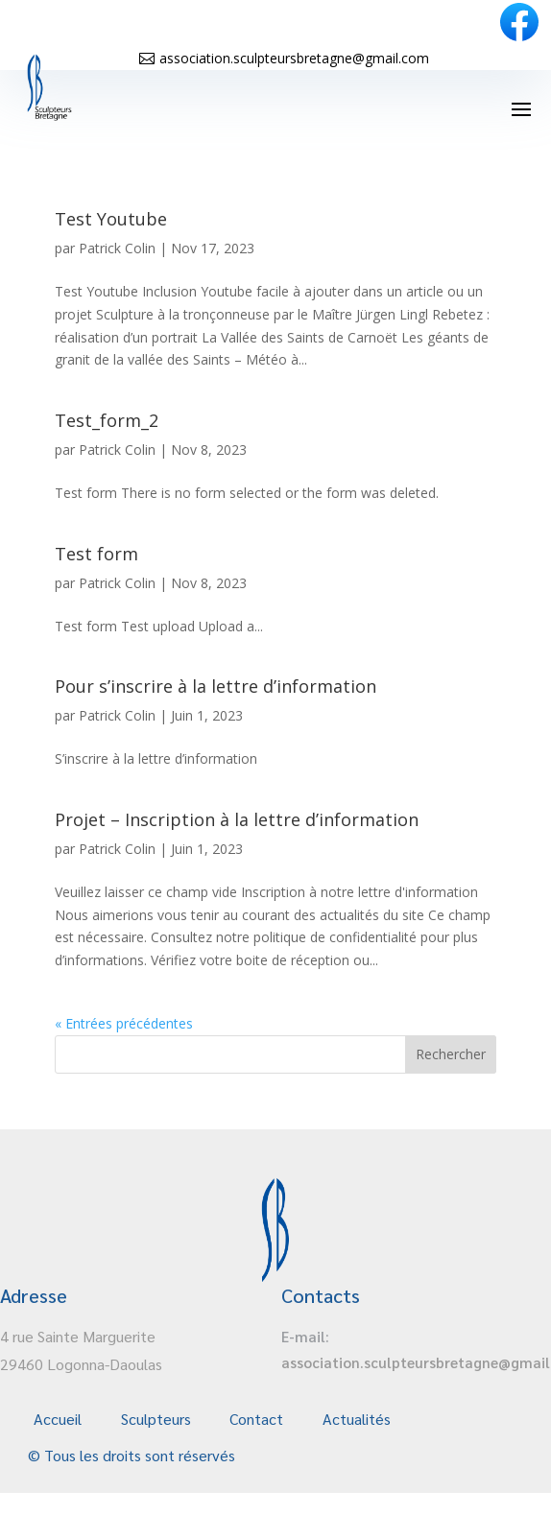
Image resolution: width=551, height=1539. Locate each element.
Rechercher (451, 1054)
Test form (96, 553)
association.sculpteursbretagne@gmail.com (294, 58)
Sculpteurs (156, 1419)
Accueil (58, 1419)
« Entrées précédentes (124, 1023)
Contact (256, 1419)
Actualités (357, 1419)
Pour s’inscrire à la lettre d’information (215, 686)
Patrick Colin (117, 248)
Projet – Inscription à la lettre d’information (237, 819)
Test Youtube (111, 218)
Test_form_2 (106, 420)
